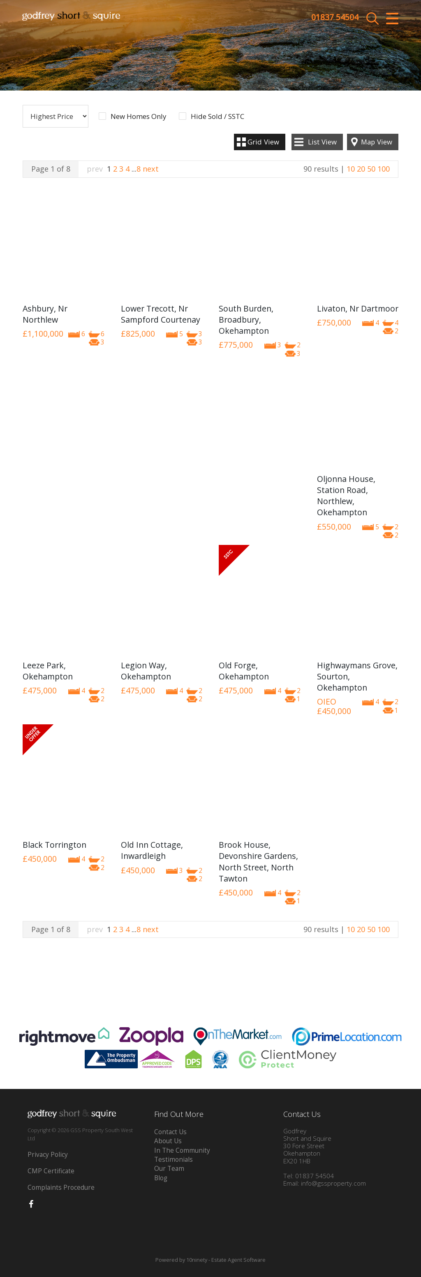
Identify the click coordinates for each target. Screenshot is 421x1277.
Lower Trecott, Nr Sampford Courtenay (160, 314)
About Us (168, 1141)
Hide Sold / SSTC (217, 116)
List (322, 142)
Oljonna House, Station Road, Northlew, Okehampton (346, 495)
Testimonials (173, 1159)
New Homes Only (138, 116)
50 (371, 169)
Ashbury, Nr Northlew (45, 314)
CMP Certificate (51, 1171)
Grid (263, 142)
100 (383, 169)
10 (351, 169)
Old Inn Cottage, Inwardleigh (152, 850)
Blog (160, 1178)
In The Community (182, 1150)
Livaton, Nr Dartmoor (357, 308)
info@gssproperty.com (333, 1183)
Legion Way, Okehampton (146, 671)
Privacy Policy (48, 1154)
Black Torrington (54, 844)
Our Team (169, 1168)
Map (376, 142)
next (151, 169)
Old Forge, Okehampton (244, 671)
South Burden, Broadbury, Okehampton (246, 320)
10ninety (196, 1259)
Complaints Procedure (61, 1187)
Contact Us (170, 1132)
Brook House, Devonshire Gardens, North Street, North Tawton (258, 861)
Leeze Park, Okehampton (48, 671)
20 (361, 169)
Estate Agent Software (238, 1259)
